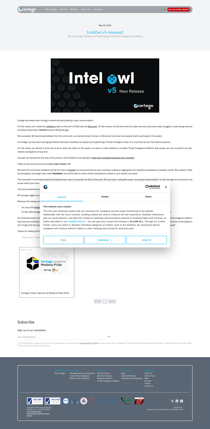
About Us (148, 373)
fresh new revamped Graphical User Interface (113, 158)
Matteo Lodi (39, 207)
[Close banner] (166, 187)
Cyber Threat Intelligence (80, 376)
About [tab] (148, 196)
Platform (74, 9)
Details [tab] (105, 196)
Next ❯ (112, 301)
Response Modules (104, 378)
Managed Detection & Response (82, 373)
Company (98, 9)
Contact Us (148, 386)
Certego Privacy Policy (89, 343)
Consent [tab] (61, 197)
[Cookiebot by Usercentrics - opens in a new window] (147, 187)
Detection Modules (104, 376)
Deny (63, 240)
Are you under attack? (178, 9)
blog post (92, 126)
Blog (123, 373)
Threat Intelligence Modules (108, 381)
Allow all (146, 240)
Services (63, 9)
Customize (105, 240)
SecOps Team (149, 376)
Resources (86, 9)
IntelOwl (50, 126)
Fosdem (71, 170)
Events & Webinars (128, 376)
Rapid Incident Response (80, 378)
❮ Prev (98, 301)
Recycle (29, 416)
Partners (147, 381)
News (146, 378)
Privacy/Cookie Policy (34, 411)
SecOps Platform (103, 373)
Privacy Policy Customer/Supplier (38, 414)
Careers (147, 383)
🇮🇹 (163, 9)
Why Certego (51, 9)
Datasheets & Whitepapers (131, 378)
